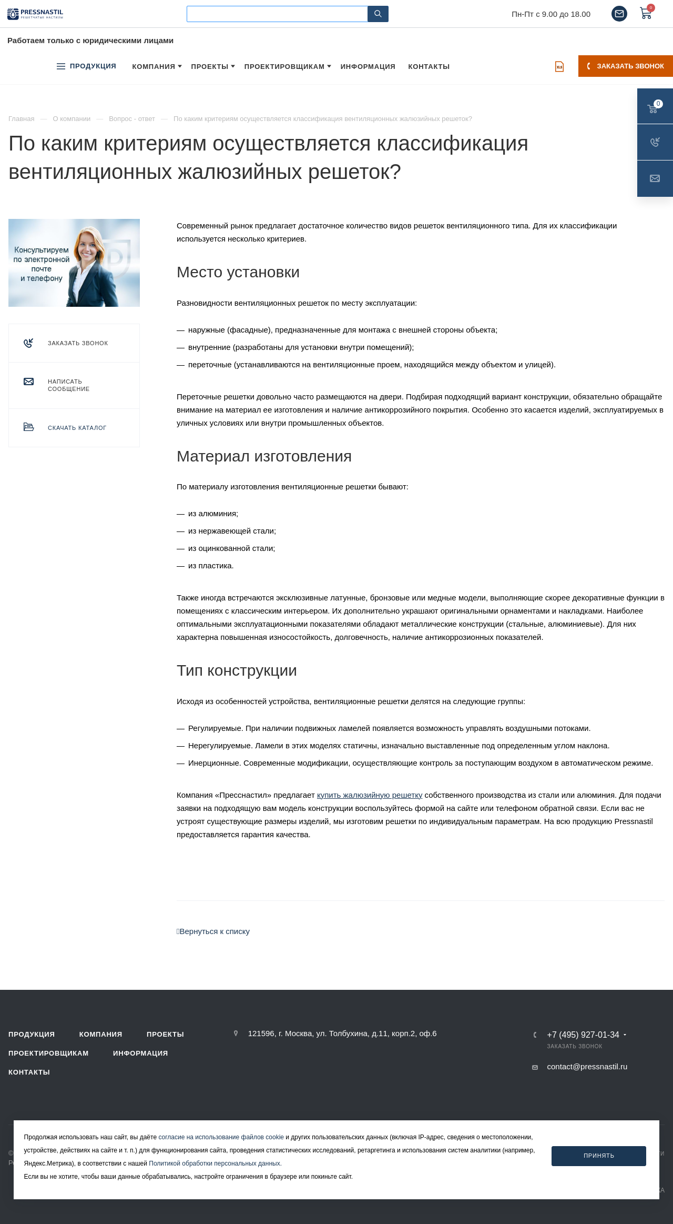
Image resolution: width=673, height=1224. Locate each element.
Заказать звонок (625, 66)
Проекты (165, 1034)
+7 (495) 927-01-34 (583, 1035)
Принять (599, 1155)
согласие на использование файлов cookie (221, 1137)
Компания (101, 1034)
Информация (140, 1053)
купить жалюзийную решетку (369, 794)
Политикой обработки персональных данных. (215, 1163)
